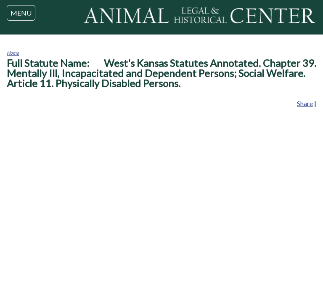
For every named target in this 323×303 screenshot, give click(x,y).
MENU (21, 13)
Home (13, 53)
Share (305, 103)
